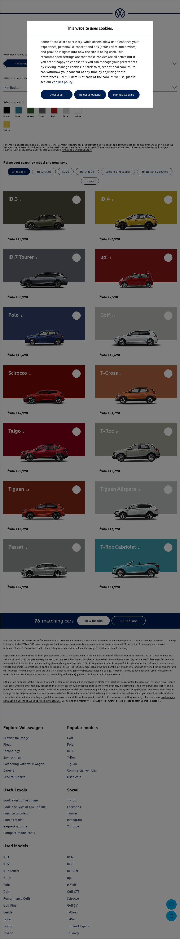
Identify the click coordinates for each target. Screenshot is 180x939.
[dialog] (90, 469)
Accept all (57, 94)
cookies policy (62, 82)
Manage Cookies (123, 94)
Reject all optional (90, 94)
